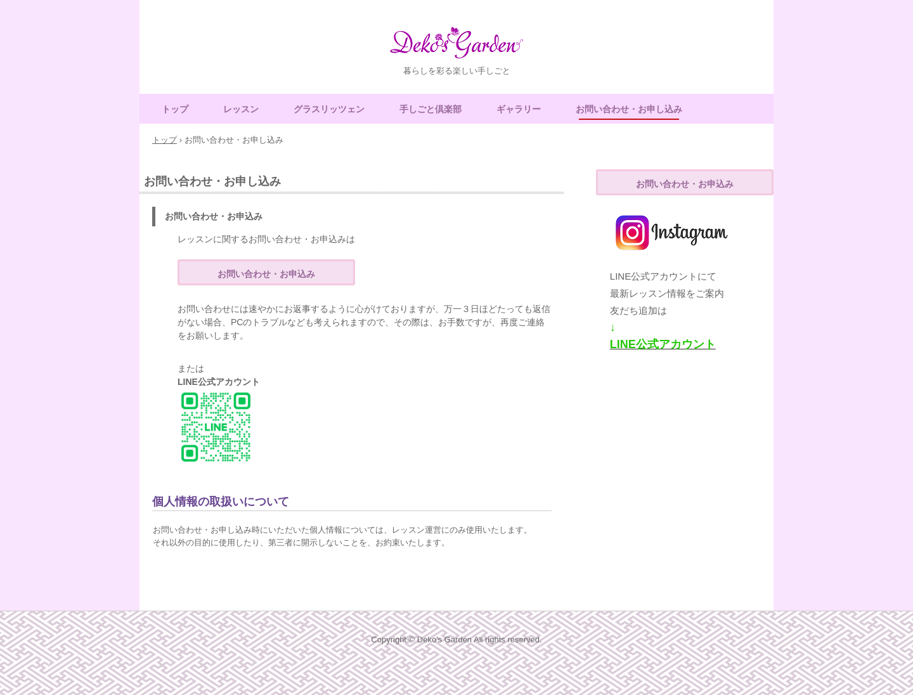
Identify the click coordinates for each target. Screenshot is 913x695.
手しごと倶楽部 (430, 109)
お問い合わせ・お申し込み (629, 109)
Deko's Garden (456, 48)
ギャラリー (518, 109)
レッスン (241, 109)
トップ (175, 109)
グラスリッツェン (329, 109)
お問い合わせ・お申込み (266, 274)
